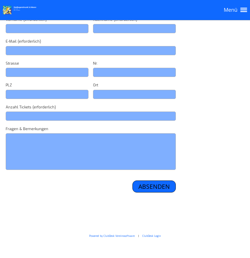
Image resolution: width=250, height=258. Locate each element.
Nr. (95, 63)
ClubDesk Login (151, 236)
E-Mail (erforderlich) (23, 41)
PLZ (9, 85)
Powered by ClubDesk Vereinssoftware (112, 236)
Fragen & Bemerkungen (27, 128)
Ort (95, 85)
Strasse (12, 63)
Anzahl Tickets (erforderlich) (31, 107)
